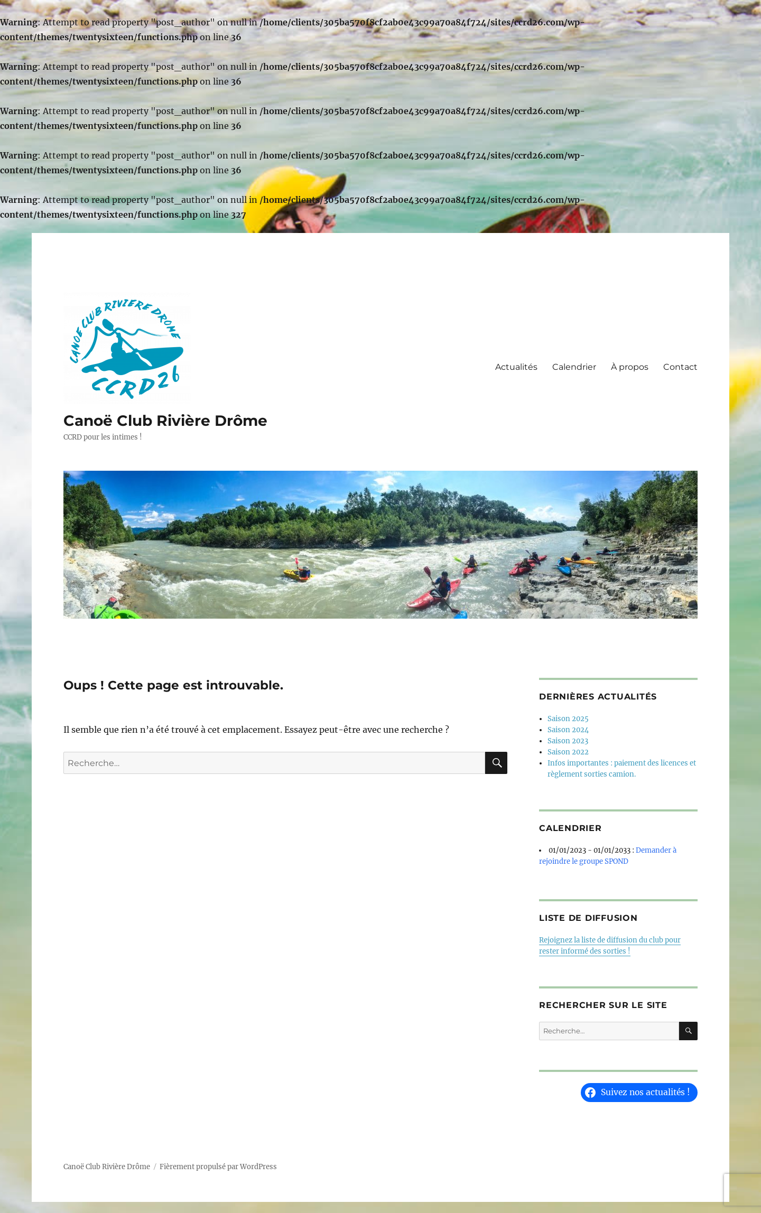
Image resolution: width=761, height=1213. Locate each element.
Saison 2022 (568, 752)
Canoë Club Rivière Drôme (165, 421)
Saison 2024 (568, 729)
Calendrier (574, 367)
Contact (680, 367)
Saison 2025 (568, 718)
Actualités (516, 367)
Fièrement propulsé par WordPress (218, 1166)
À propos (629, 367)
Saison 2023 (567, 740)
